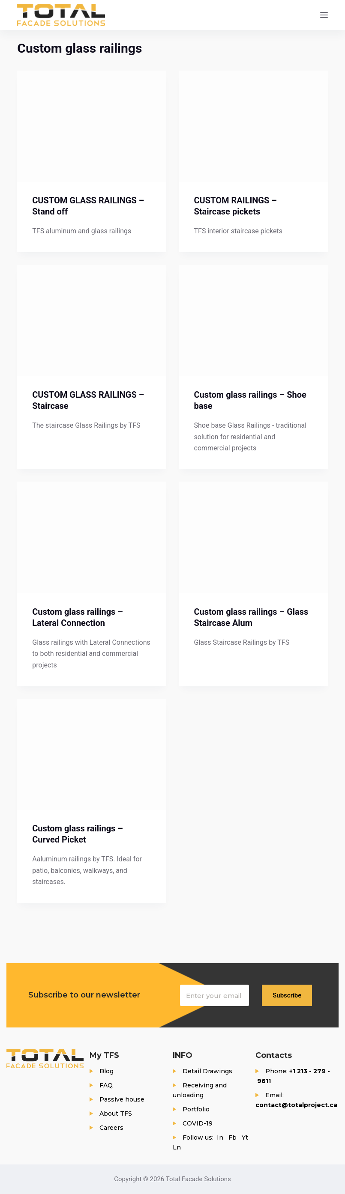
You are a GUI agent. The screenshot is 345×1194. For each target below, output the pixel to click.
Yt (245, 1137)
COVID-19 (198, 1123)
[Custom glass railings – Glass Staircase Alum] (253, 537)
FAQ (106, 1085)
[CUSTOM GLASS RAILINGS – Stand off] (91, 126)
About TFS (115, 1113)
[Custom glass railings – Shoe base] (253, 320)
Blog (106, 1071)
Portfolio (196, 1109)
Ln (177, 1147)
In (220, 1137)
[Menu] (324, 15)
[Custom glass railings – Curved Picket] (91, 754)
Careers (111, 1127)
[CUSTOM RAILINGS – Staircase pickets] (253, 126)
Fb (232, 1137)
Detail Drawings (207, 1071)
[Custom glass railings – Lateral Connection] (91, 537)
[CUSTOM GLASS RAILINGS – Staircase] (91, 320)
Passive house (121, 1099)
